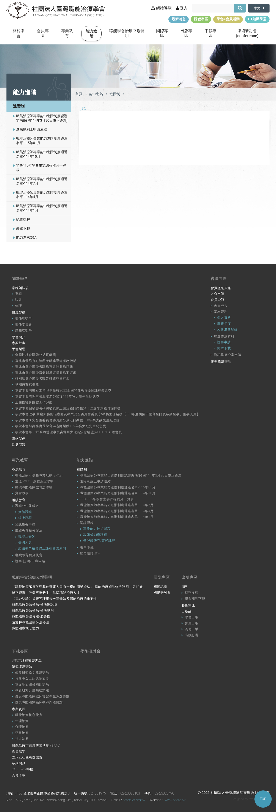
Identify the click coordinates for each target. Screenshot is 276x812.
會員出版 (191, 623)
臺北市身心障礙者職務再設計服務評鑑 (44, 367)
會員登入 (220, 306)
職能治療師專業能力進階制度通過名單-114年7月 (41, 181)
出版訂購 (191, 635)
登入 (182, 8)
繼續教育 (18, 500)
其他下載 (18, 775)
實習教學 (22, 493)
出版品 (187, 611)
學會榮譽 (18, 349)
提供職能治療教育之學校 (34, 487)
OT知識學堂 (257, 19)
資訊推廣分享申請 (227, 355)
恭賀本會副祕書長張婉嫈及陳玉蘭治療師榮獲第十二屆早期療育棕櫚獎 (68, 408)
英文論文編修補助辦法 (32, 684)
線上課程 (25, 518)
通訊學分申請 (25, 525)
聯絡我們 (18, 439)
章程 (18, 294)
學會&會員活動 (228, 19)
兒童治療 (22, 733)
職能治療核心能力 (25, 628)
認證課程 (23, 219)
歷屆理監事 (23, 330)
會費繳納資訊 (221, 288)
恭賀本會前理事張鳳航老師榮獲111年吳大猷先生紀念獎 (57, 396)
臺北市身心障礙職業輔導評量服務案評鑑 (45, 373)
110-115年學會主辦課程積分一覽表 (41, 167)
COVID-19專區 (23, 769)
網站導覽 (161, 8)
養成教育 (18, 469)
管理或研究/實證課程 (99, 541)
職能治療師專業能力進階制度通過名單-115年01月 (41, 140)
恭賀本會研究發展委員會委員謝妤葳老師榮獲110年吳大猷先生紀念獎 (67, 420)
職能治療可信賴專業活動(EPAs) (39, 475)
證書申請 (224, 342)
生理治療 (22, 721)
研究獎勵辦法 (221, 362)
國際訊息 (160, 587)
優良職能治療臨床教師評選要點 (39, 702)
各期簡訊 (188, 605)
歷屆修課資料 (224, 336)
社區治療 (22, 739)
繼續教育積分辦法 (28, 530)
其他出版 (191, 629)
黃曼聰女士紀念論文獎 (32, 678)
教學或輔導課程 (95, 535)
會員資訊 (217, 300)
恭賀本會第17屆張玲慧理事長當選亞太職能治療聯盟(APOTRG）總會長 (68, 432)
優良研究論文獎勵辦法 (32, 673)
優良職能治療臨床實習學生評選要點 (42, 696)
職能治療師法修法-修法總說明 (34, 604)
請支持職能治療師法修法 (30, 622)
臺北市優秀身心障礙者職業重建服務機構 (45, 361)
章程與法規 (20, 288)
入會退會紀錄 (227, 329)
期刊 (185, 587)
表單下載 (23, 229)
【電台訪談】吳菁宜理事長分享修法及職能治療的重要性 (54, 599)
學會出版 (191, 617)
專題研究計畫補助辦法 (32, 690)
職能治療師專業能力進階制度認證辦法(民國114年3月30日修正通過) (41, 118)
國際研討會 (162, 593)
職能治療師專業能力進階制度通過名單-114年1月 (41, 208)
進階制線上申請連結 (31, 129)
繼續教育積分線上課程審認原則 (42, 548)
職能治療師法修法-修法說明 (33, 610)
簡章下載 (224, 348)
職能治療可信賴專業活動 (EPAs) (36, 745)
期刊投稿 (191, 593)
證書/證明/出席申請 (30, 561)
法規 (18, 300)
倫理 (18, 306)
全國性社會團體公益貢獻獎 (35, 355)
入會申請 (217, 294)
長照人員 (25, 542)
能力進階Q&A (26, 237)
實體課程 (25, 512)
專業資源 (18, 709)
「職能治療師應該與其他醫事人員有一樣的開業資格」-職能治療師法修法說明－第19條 (77, 587)
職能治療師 (26, 536)
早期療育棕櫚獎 (27, 385)
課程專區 (201, 19)
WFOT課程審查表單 (27, 661)
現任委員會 (23, 324)
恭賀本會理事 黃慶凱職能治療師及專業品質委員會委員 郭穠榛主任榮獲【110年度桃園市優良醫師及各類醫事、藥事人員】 (107, 414)
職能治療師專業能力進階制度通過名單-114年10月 (41, 154)
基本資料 (220, 312)
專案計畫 (18, 343)
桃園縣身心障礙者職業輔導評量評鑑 (42, 379)
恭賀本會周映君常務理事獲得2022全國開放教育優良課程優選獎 (63, 390)
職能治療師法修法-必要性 (31, 616)
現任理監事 (23, 318)
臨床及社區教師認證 (27, 757)
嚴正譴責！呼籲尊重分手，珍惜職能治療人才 (46, 593)
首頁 (79, 94)
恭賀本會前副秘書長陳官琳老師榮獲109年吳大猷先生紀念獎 (60, 426)
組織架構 (18, 313)
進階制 (19, 106)
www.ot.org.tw (175, 800)
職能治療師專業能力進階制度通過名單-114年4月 (41, 194)
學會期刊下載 (195, 599)
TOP (263, 799)
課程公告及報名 (27, 506)
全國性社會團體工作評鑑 (34, 402)
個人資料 (224, 317)
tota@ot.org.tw (134, 800)
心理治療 (22, 727)
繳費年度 (224, 324)
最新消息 (178, 19)
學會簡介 (18, 337)
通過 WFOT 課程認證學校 (34, 481)
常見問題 (18, 445)
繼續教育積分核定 (28, 555)
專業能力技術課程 (96, 529)
